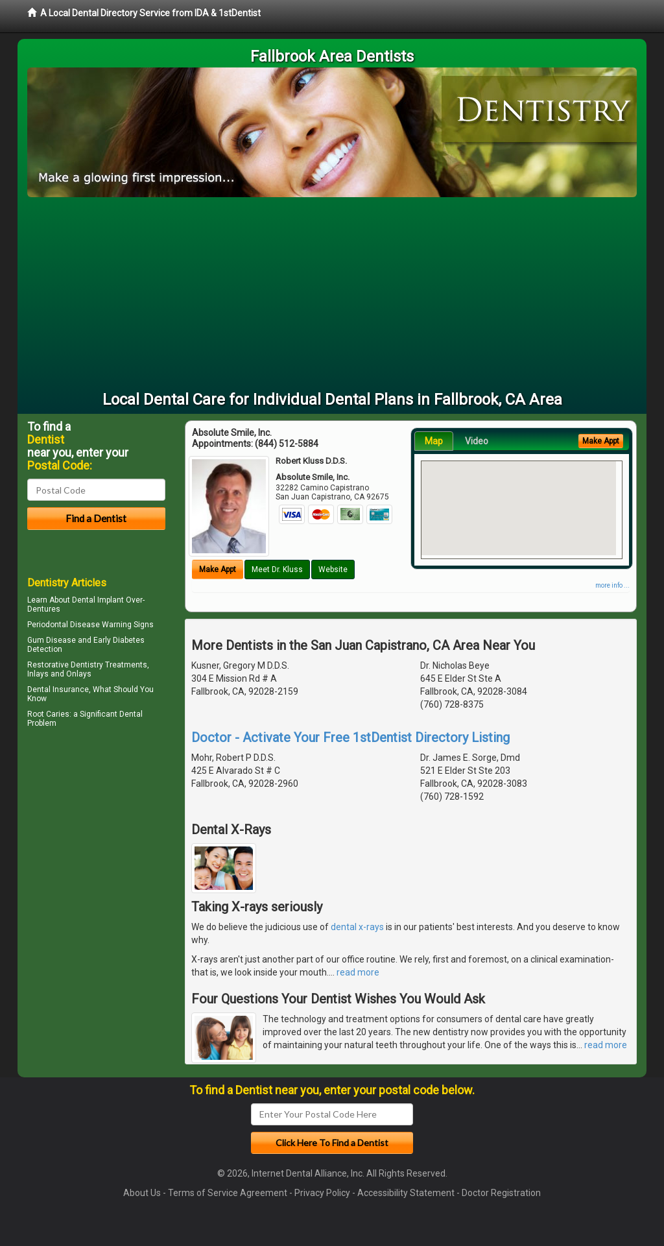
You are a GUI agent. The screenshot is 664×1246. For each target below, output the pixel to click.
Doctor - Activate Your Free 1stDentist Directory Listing (350, 737)
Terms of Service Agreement (227, 1193)
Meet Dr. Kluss (277, 569)
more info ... (612, 585)
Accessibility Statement (406, 1193)
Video (476, 441)
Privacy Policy (322, 1193)
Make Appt (217, 569)
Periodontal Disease (63, 624)
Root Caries (48, 714)
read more (358, 972)
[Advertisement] (332, 294)
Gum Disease (51, 640)
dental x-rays (357, 927)
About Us (142, 1193)
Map (434, 441)
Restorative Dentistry (65, 664)
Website (333, 569)
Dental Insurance (58, 689)
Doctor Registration (501, 1193)
